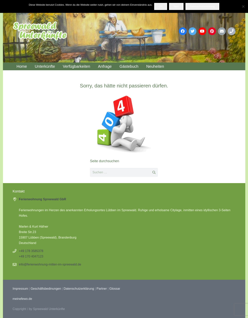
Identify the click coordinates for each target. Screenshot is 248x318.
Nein (176, 6)
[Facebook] (183, 31)
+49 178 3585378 (31, 251)
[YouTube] (202, 31)
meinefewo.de (22, 298)
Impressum (20, 288)
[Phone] (231, 31)
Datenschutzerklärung (79, 288)
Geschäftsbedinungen (46, 288)
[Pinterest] (212, 31)
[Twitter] (192, 31)
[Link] (40, 31)
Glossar (114, 288)
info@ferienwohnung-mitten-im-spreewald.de (50, 264)
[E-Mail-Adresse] (222, 31)
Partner (102, 288)
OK (161, 6)
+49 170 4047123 (31, 256)
